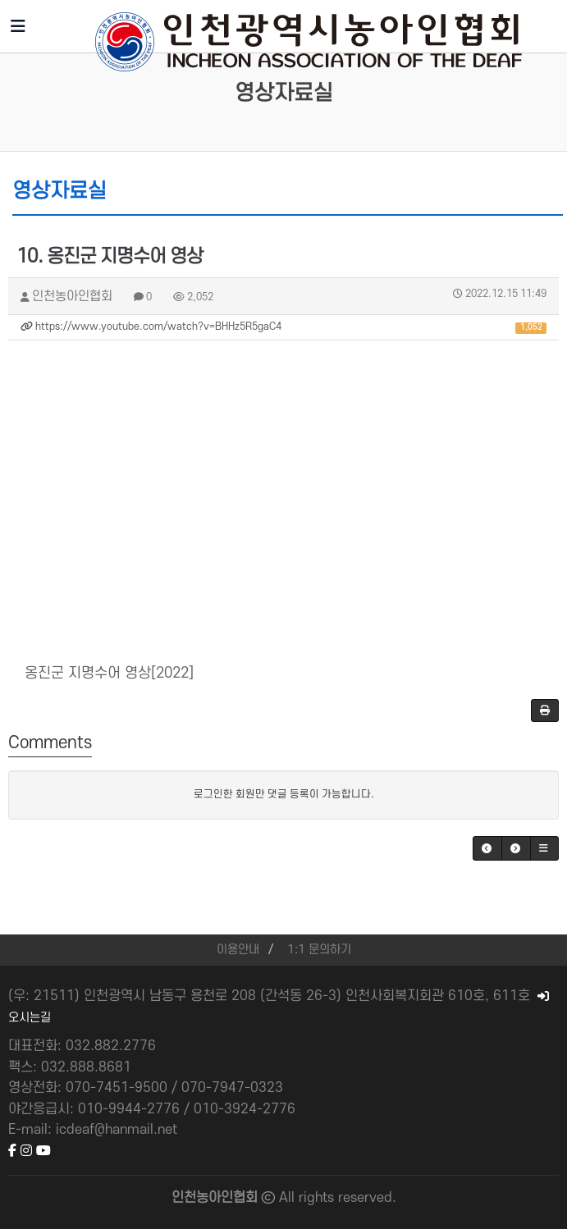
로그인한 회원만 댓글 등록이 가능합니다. (284, 794)
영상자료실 (284, 93)
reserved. (367, 1197)
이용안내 (238, 950)
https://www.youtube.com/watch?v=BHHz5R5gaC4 (283, 327)
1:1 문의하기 (319, 950)
